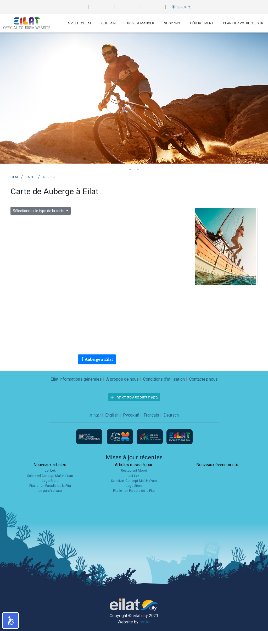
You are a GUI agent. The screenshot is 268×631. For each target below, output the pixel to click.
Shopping (172, 23)
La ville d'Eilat (78, 23)
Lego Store (50, 481)
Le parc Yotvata (50, 491)
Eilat (14, 176)
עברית (95, 415)
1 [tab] (130, 169)
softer (145, 621)
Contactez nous (203, 379)
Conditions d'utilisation (164, 379)
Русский (131, 415)
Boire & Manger (140, 23)
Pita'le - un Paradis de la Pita (50, 486)
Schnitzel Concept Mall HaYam (50, 476)
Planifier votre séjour (243, 23)
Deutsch (171, 415)
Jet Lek (50, 470)
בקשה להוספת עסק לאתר (134, 397)
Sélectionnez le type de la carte (39, 211)
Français (151, 415)
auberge (49, 176)
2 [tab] (138, 169)
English (112, 415)
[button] (10, 620)
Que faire (109, 23)
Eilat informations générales (76, 379)
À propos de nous (122, 379)
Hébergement (201, 23)
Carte (30, 176)
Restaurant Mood (134, 470)
